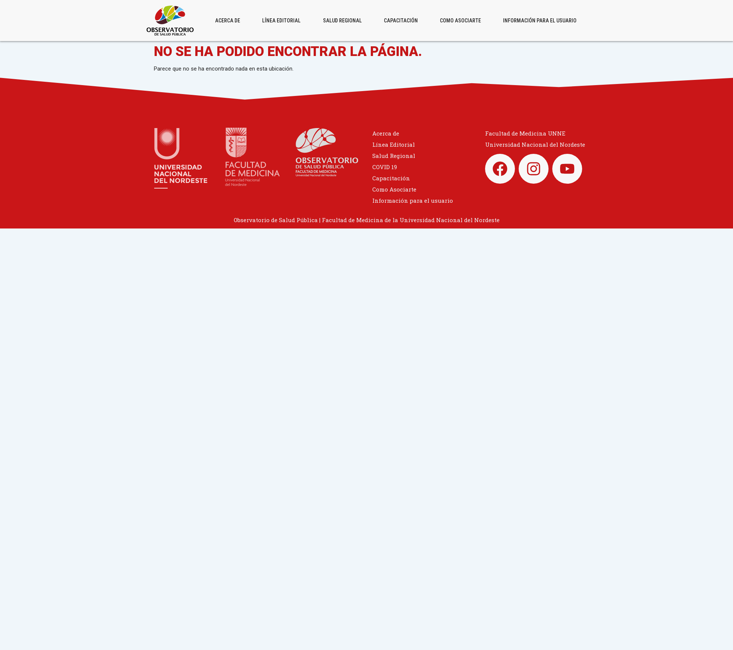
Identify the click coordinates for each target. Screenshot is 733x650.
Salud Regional (342, 21)
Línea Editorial (281, 21)
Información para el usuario (540, 21)
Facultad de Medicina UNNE (525, 133)
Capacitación (401, 21)
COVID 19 (384, 167)
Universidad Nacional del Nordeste (535, 144)
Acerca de (227, 21)
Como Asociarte (460, 21)
